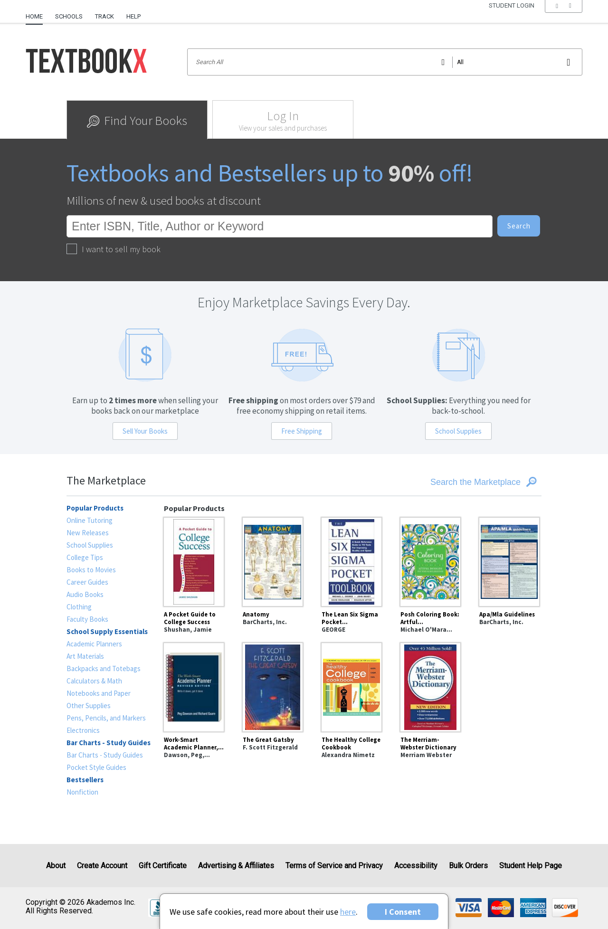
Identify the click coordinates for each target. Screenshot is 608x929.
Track (104, 16)
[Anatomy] (273, 560)
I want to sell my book (113, 249)
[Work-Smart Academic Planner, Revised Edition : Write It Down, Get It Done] (194, 686)
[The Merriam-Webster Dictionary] (430, 686)
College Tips (84, 557)
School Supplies (458, 431)
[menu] (563, 16)
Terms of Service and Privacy (334, 865)
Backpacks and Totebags (103, 668)
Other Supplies (88, 705)
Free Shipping (301, 431)
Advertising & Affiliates (236, 865)
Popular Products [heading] (95, 507)
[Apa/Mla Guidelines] (509, 560)
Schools (69, 16)
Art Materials (85, 656)
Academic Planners (94, 643)
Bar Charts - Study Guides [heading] (108, 742)
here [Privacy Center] (348, 911)
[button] (563, 16)
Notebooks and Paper (98, 693)
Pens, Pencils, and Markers (106, 717)
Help (133, 16)
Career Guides (87, 582)
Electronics (83, 730)
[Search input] (384, 62)
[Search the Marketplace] (461, 482)
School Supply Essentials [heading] (107, 631)
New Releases (87, 532)
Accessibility (415, 865)
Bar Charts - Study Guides (104, 754)
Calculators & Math (94, 680)
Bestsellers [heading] (85, 779)
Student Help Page (530, 865)
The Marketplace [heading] (106, 480)
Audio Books (85, 594)
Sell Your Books (145, 431)
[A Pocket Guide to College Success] (194, 560)
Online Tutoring (89, 520)
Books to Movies (91, 569)
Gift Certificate (163, 865)
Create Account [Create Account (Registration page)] (102, 865)
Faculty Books (87, 619)
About (56, 865)
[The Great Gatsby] (273, 686)
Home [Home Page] (34, 16)
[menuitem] (37, 13)
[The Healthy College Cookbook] (351, 686)
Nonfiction (82, 791)
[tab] (137, 119)
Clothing (79, 606)
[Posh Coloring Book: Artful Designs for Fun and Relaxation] (430, 560)
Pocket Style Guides (96, 767)
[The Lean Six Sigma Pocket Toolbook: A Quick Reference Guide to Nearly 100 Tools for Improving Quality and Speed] (351, 560)
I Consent (403, 911)
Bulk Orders (468, 865)
